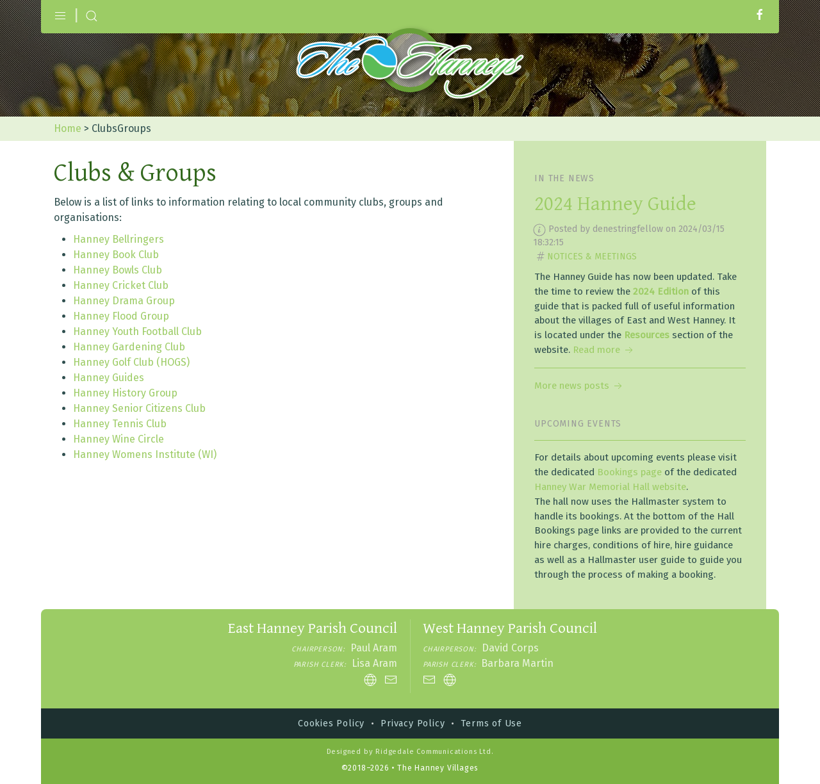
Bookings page (629, 472)
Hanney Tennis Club (120, 424)
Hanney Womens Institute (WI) (145, 454)
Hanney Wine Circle (118, 439)
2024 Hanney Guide (615, 204)
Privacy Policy (413, 723)
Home (67, 128)
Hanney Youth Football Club (137, 331)
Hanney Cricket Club (120, 285)
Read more (604, 349)
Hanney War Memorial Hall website (610, 487)
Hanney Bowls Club (117, 270)
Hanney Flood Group (121, 316)
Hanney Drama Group (124, 301)
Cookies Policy (331, 723)
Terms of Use (491, 723)
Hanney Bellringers (118, 239)
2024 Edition (661, 291)
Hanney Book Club (116, 255)
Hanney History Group (125, 393)
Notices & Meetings (592, 256)
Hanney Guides (108, 378)
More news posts (579, 385)
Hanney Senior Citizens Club (139, 408)
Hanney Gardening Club (129, 347)
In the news (564, 178)
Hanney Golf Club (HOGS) (131, 362)
